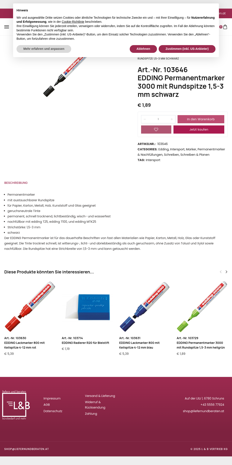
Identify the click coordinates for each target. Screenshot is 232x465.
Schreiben (171, 154)
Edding (163, 149)
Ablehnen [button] (143, 48)
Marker (191, 149)
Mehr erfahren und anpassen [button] (43, 48)
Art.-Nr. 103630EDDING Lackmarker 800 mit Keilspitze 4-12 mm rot (24, 343)
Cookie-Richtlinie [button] (73, 21)
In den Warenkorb (201, 119)
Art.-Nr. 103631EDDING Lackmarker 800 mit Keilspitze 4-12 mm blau (139, 343)
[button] (226, 272)
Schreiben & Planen (194, 154)
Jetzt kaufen (199, 129)
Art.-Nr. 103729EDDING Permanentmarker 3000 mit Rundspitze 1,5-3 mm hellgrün (201, 343)
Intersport (177, 149)
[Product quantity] (158, 119)
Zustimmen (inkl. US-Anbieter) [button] (187, 48)
